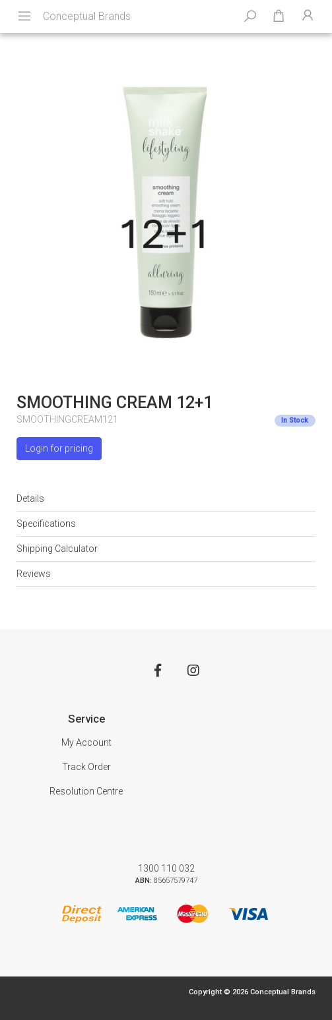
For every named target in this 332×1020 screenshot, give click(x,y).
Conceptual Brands (87, 16)
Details (30, 498)
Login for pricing (59, 448)
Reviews (34, 573)
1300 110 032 (166, 868)
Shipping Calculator (57, 548)
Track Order (86, 767)
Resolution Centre (86, 791)
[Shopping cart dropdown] (278, 16)
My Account (86, 742)
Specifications (46, 523)
